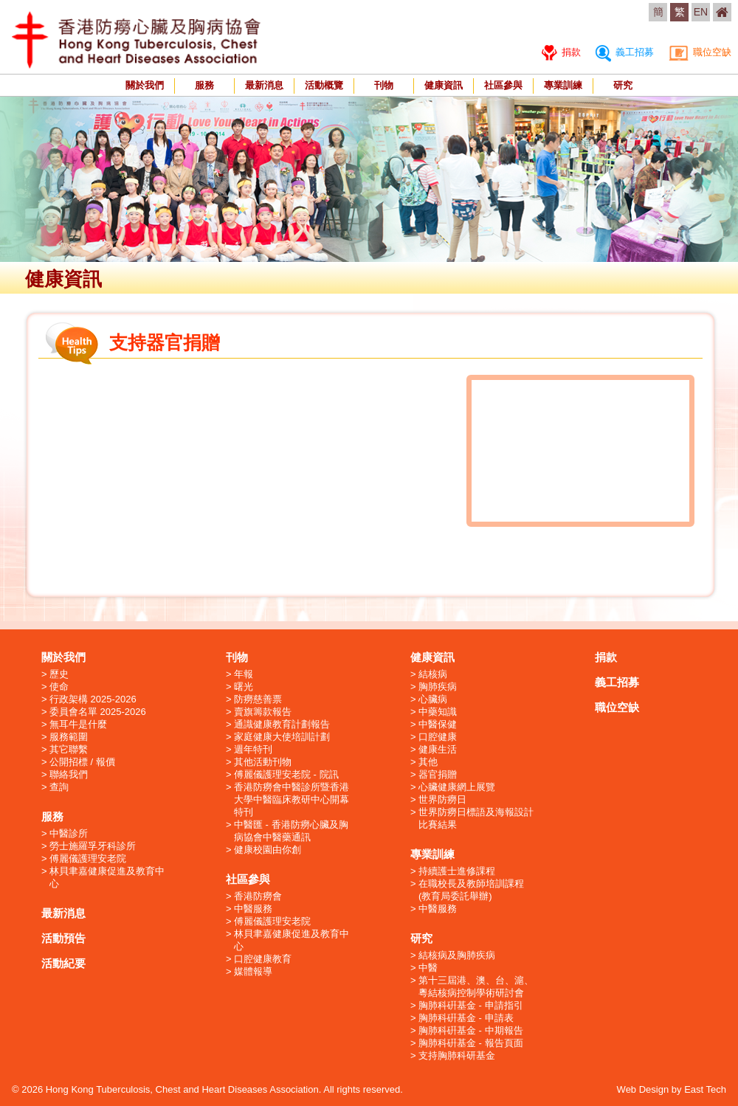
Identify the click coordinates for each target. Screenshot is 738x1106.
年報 (243, 674)
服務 (204, 85)
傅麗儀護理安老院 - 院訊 (286, 774)
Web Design (643, 1089)
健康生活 (437, 749)
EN (701, 12)
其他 (428, 761)
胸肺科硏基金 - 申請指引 (470, 1005)
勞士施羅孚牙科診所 (92, 845)
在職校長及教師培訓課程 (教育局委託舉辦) (471, 890)
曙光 (243, 686)
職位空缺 (700, 52)
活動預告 (63, 938)
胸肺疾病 (437, 686)
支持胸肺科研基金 (456, 1055)
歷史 (59, 674)
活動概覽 (324, 85)
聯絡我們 (68, 774)
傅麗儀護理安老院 (87, 858)
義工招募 (625, 52)
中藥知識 (437, 711)
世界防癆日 (442, 799)
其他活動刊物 (263, 761)
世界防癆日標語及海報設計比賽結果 (476, 818)
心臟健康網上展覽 (456, 786)
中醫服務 (253, 908)
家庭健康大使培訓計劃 (282, 736)
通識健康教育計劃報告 (282, 724)
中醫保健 (437, 724)
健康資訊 (443, 85)
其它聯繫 (68, 749)
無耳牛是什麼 (78, 724)
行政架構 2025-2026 (93, 699)
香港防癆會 (258, 896)
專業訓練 (563, 85)
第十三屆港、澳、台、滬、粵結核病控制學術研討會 (476, 986)
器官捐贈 (437, 774)
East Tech (705, 1089)
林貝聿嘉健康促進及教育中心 (107, 877)
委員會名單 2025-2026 (97, 711)
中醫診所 (68, 833)
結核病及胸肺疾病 (456, 955)
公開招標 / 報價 (82, 761)
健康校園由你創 (267, 849)
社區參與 (503, 85)
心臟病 (432, 699)
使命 (59, 686)
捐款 (561, 52)
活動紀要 (63, 963)
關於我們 (144, 85)
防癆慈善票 (258, 699)
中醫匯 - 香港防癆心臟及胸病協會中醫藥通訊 (291, 831)
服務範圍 (68, 736)
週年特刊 (253, 749)
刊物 (383, 85)
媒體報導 (253, 971)
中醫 (428, 967)
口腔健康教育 (263, 958)
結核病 (432, 674)
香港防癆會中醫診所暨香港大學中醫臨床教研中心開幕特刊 (291, 799)
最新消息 (264, 85)
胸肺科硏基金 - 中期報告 (470, 1030)
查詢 (59, 786)
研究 (622, 85)
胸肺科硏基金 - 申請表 (466, 1017)
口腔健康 (437, 736)
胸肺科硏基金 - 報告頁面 (470, 1042)
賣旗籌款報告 (263, 711)
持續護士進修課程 (456, 871)
